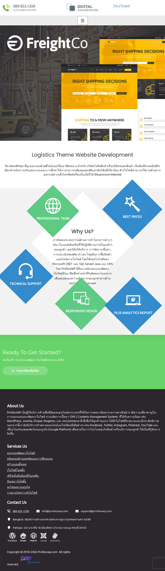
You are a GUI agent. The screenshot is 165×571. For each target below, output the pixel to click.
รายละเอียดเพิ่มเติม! (25, 370)
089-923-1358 (24, 6)
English (125, 5)
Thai (116, 5)
